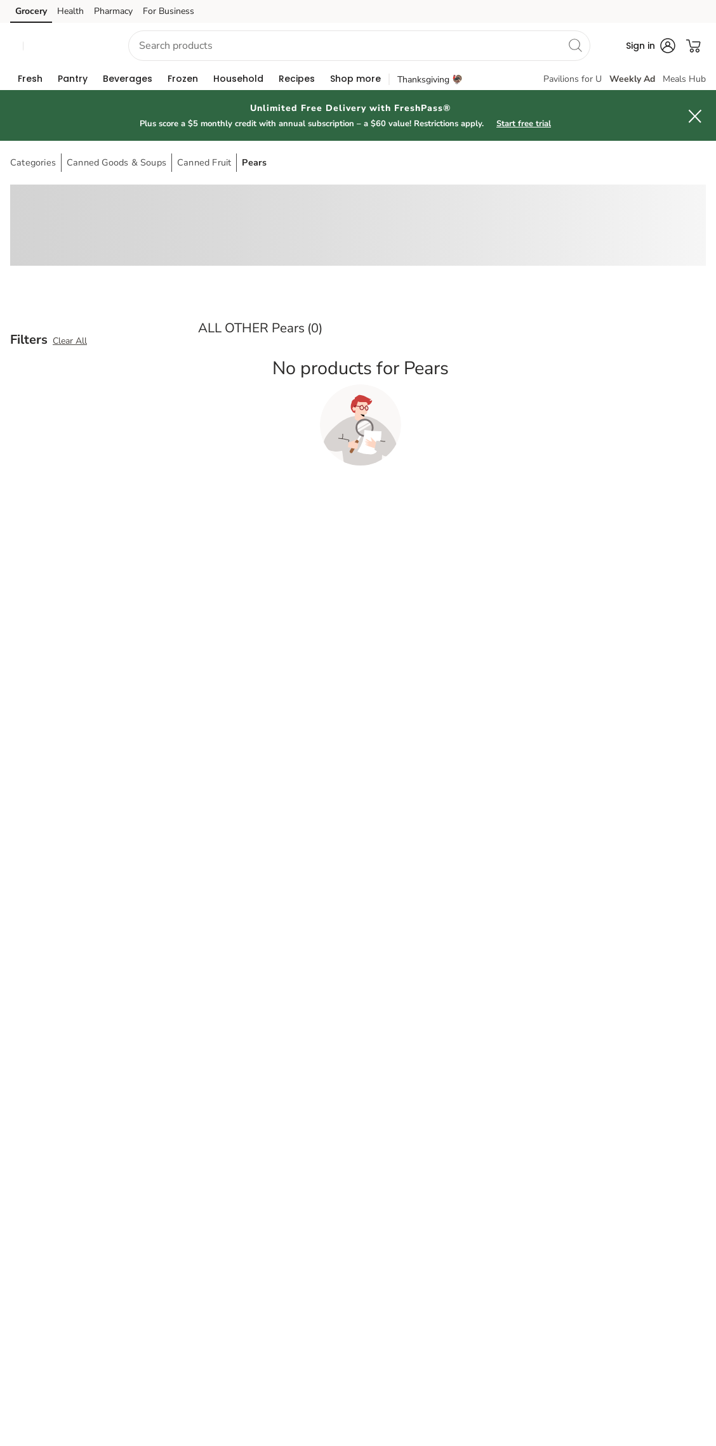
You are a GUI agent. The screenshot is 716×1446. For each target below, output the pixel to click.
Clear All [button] (70, 341)
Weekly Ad (632, 79)
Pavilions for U (572, 79)
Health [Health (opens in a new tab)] (70, 11)
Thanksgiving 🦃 (430, 80)
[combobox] (359, 45)
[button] (64, 46)
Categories (33, 162)
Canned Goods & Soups (116, 162)
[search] (575, 45)
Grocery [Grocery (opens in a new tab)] (31, 11)
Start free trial (523, 123)
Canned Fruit (204, 162)
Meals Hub (684, 79)
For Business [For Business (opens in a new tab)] (168, 11)
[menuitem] (30, 78)
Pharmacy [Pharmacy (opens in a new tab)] (113, 11)
